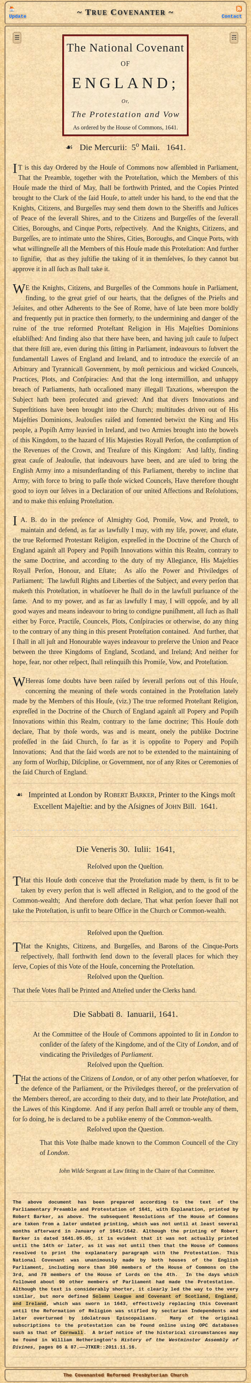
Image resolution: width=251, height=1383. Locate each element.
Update (17, 16)
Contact (232, 16)
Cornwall (71, 1332)
